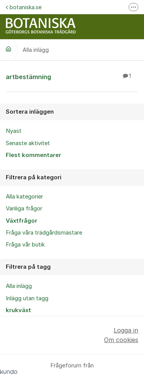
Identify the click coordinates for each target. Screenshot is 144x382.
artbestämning (72, 76)
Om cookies (121, 340)
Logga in (126, 330)
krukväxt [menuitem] (18, 310)
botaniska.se (23, 7)
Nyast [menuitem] (14, 130)
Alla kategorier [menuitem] (24, 196)
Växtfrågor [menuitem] (21, 220)
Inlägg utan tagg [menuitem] (27, 298)
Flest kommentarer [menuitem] (33, 155)
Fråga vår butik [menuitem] (25, 244)
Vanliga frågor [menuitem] (24, 208)
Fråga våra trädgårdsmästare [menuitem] (44, 232)
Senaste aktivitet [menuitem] (28, 143)
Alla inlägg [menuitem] (19, 286)
